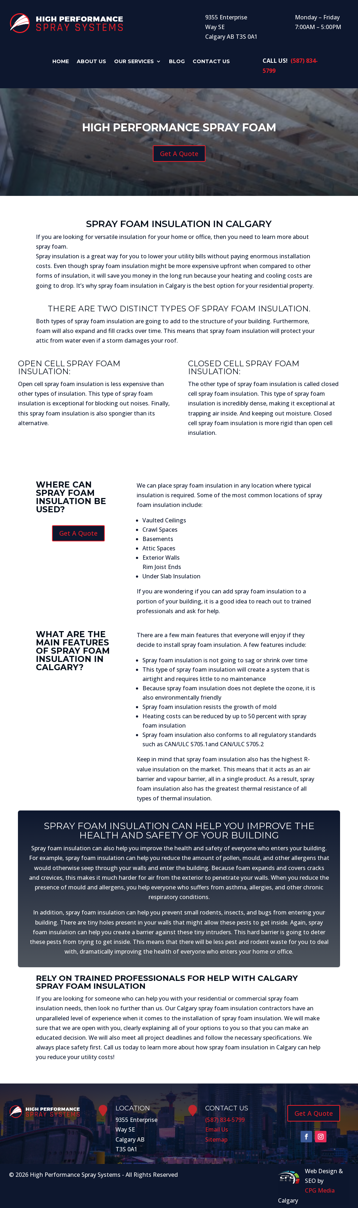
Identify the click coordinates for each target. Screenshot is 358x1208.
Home (69, 61)
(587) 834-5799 (225, 1120)
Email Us (216, 1129)
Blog (173, 61)
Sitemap (216, 1139)
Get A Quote (179, 153)
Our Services (134, 61)
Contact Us (204, 61)
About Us (97, 61)
